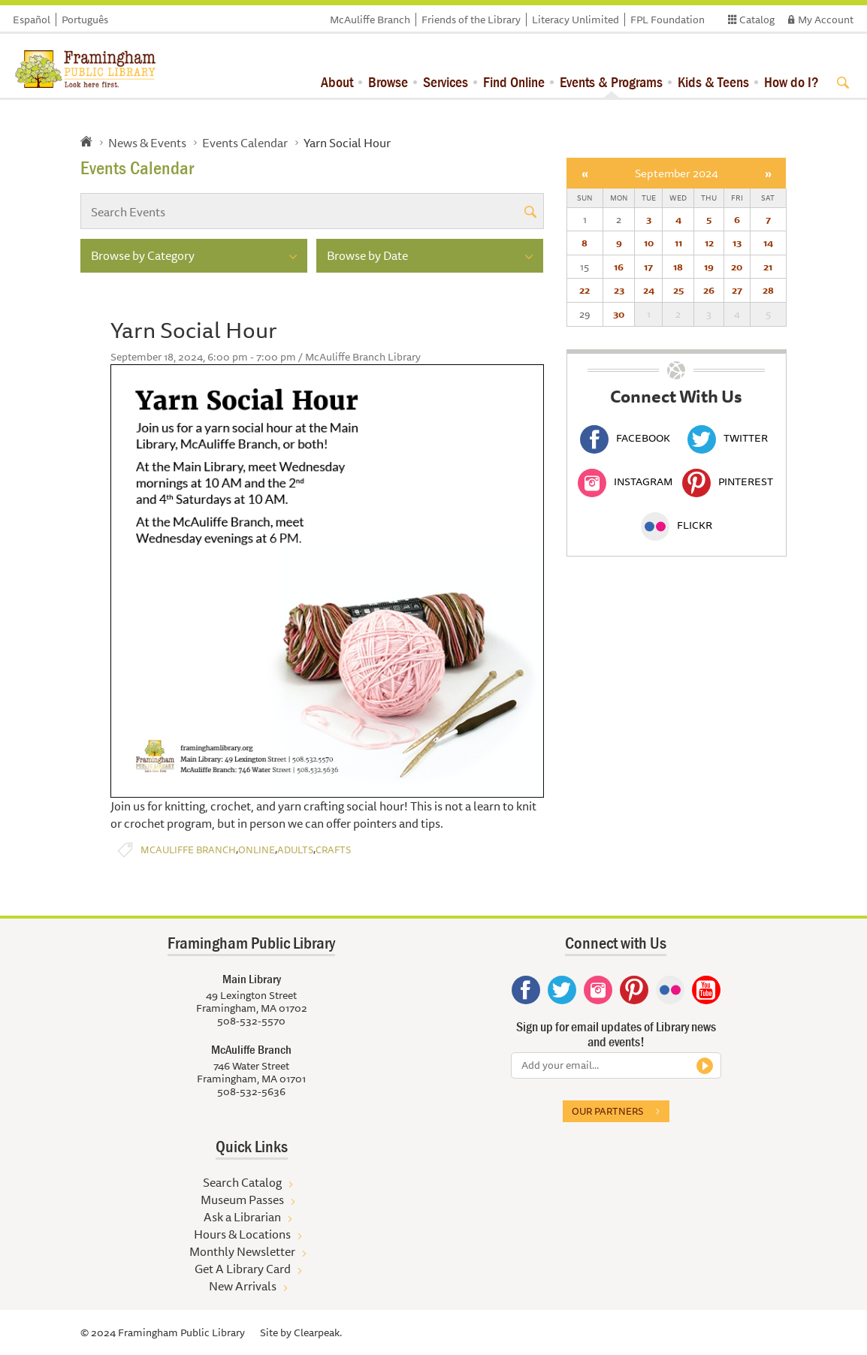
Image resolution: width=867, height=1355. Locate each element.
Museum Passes (242, 1199)
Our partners (607, 1110)
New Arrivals (242, 1286)
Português (85, 19)
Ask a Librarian (242, 1217)
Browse (388, 81)
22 (584, 289)
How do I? (791, 81)
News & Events (147, 142)
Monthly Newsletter (242, 1251)
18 (678, 266)
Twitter (727, 438)
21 (767, 266)
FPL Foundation (667, 19)
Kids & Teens (713, 81)
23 (619, 289)
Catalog (757, 19)
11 (678, 242)
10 (649, 242)
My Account (825, 19)
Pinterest (727, 481)
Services (445, 81)
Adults (295, 850)
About (337, 81)
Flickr (676, 525)
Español (31, 19)
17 (648, 266)
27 (737, 289)
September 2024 (676, 173)
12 (709, 242)
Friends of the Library (471, 19)
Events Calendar (245, 142)
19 (709, 266)
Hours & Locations (242, 1234)
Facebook (625, 438)
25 (678, 289)
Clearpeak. (318, 1332)
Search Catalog (242, 1182)
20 (736, 266)
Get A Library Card (243, 1268)
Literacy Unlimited (575, 19)
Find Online (514, 81)
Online (256, 850)
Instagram (625, 481)
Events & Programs (611, 81)
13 (737, 242)
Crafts (333, 850)
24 (648, 289)
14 (768, 242)
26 (708, 289)
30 (618, 313)
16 (619, 266)
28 (768, 289)
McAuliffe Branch (370, 19)
